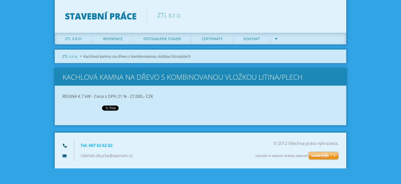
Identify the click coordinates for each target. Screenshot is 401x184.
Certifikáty (212, 38)
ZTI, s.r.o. (73, 38)
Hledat (333, 14)
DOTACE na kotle (297, 38)
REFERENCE (113, 38)
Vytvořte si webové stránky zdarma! (281, 156)
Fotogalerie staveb (162, 38)
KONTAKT (251, 38)
